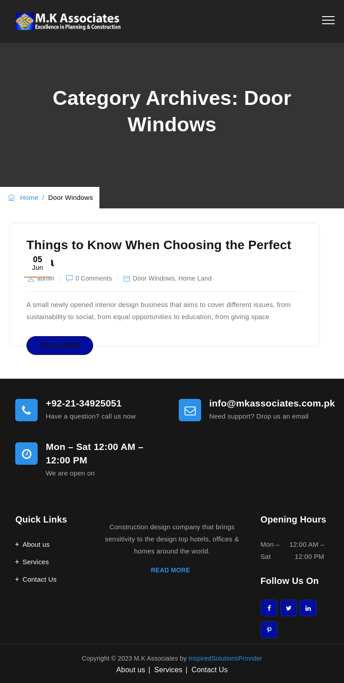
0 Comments (94, 278)
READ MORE (172, 570)
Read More (59, 345)
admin (46, 278)
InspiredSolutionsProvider (225, 658)
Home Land (194, 278)
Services (35, 562)
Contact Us (39, 579)
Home (23, 197)
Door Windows (154, 278)
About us (36, 544)
